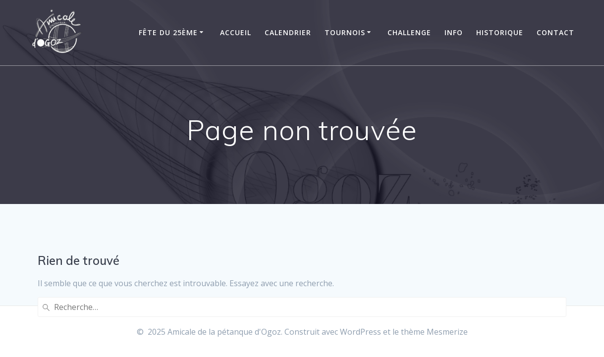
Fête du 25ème (168, 32)
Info (453, 32)
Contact (555, 32)
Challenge (409, 32)
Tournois (345, 32)
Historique (499, 32)
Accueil (235, 32)
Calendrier (288, 32)
